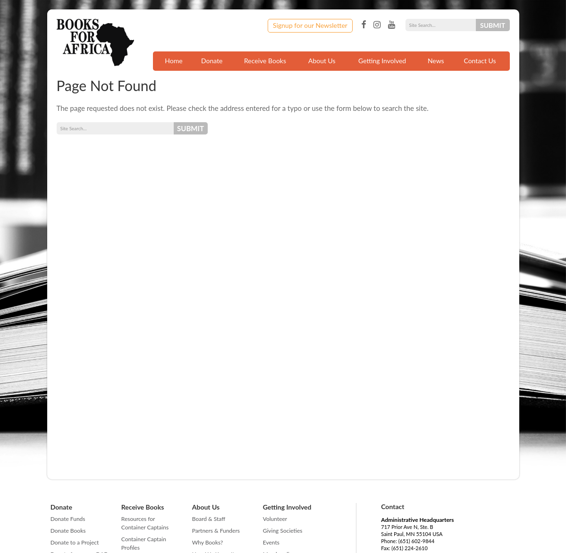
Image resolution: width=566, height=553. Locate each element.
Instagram (377, 25)
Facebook (363, 25)
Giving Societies (283, 530)
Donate (212, 61)
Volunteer (275, 518)
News (436, 61)
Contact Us (480, 61)
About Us (322, 61)
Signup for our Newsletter (310, 25)
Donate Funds (68, 518)
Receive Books (265, 61)
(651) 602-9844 (416, 541)
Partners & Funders (216, 530)
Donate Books (68, 530)
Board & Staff (208, 518)
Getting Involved (382, 61)
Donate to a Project (75, 542)
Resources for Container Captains (145, 523)
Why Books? (207, 542)
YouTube (391, 25)
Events (271, 542)
